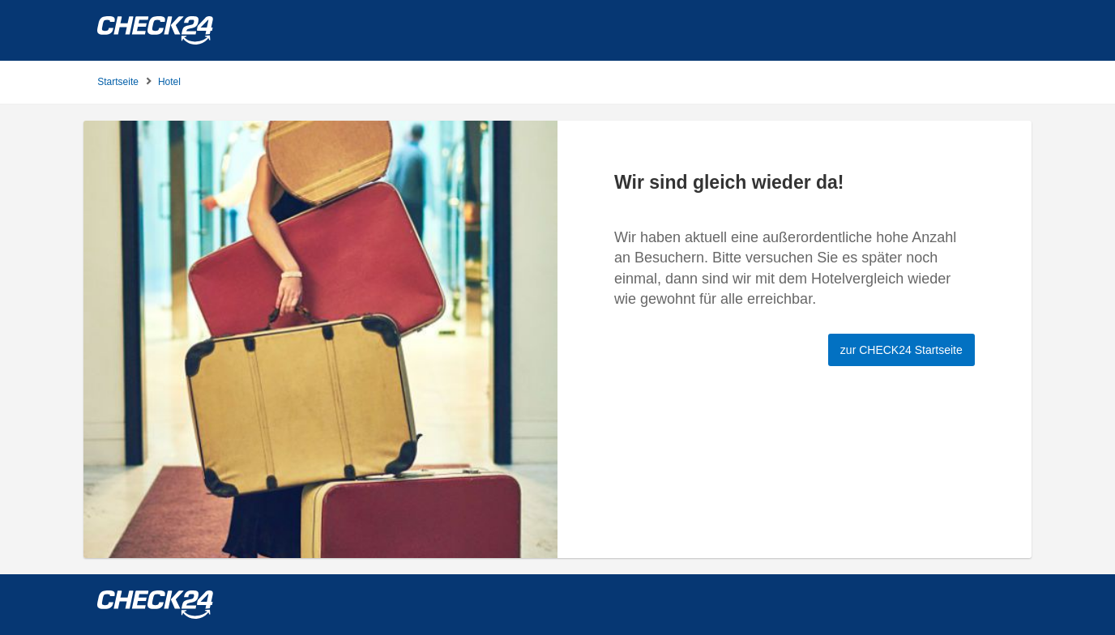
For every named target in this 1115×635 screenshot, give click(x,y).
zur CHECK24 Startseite (901, 349)
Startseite (118, 81)
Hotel (169, 81)
